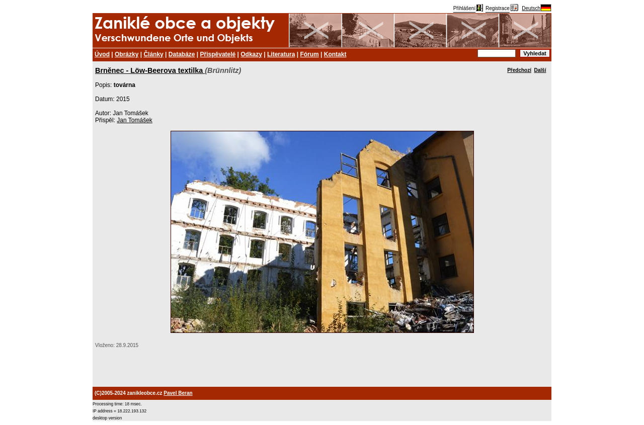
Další (540, 70)
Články (153, 54)
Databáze (182, 54)
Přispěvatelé (218, 54)
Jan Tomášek (134, 120)
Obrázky (126, 54)
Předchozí (519, 70)
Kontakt (335, 54)
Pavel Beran (178, 393)
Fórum (309, 54)
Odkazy (251, 54)
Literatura (281, 54)
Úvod (102, 54)
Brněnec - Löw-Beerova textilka (150, 70)
